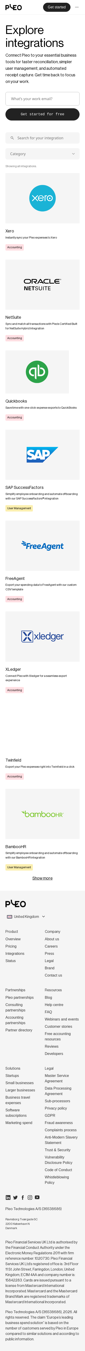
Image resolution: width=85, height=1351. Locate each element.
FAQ (48, 1012)
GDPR (50, 1115)
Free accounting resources (58, 1036)
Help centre (54, 1005)
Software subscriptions (16, 1112)
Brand (50, 968)
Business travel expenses (17, 1100)
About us (52, 939)
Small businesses (19, 1083)
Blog (48, 997)
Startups (12, 1076)
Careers (51, 946)
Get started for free (42, 114)
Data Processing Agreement (58, 1091)
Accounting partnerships (15, 1020)
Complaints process (61, 1130)
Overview (13, 939)
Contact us (53, 975)
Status (10, 961)
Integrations (14, 953)
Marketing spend (18, 1123)
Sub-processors (57, 1101)
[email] (42, 99)
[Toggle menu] (76, 7)
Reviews (51, 1046)
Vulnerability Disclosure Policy (59, 1160)
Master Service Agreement (57, 1078)
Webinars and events (62, 1019)
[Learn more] (42, 212)
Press (49, 953)
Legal (49, 961)
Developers (54, 1054)
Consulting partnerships (15, 1007)
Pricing (11, 946)
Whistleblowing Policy (57, 1180)
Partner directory (18, 1030)
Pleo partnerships (19, 997)
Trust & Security (57, 1150)
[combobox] (42, 153)
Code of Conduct (58, 1170)
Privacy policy (56, 1108)
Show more (42, 878)
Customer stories (58, 1026)
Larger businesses (20, 1090)
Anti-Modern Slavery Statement (61, 1140)
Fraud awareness (59, 1123)
